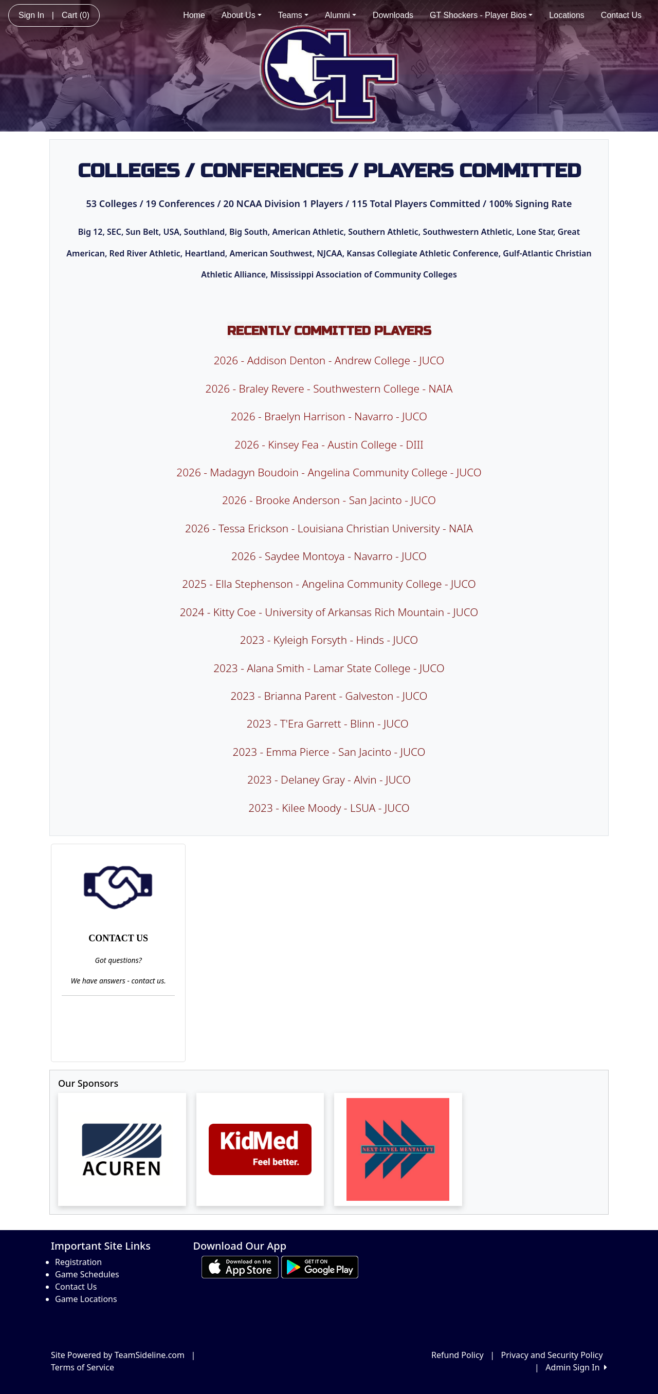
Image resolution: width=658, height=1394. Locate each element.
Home (194, 15)
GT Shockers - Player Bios (481, 15)
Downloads (393, 15)
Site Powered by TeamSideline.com (118, 1355)
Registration (78, 1262)
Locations (566, 15)
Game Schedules (87, 1274)
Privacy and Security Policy (552, 1355)
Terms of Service (82, 1367)
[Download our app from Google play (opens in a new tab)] (319, 1266)
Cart (75, 15)
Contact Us (621, 15)
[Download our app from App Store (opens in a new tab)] (240, 1266)
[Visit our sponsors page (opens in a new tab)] (121, 1149)
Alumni (340, 15)
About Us (242, 15)
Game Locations (86, 1299)
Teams (293, 15)
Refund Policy (457, 1355)
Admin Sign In (576, 1367)
